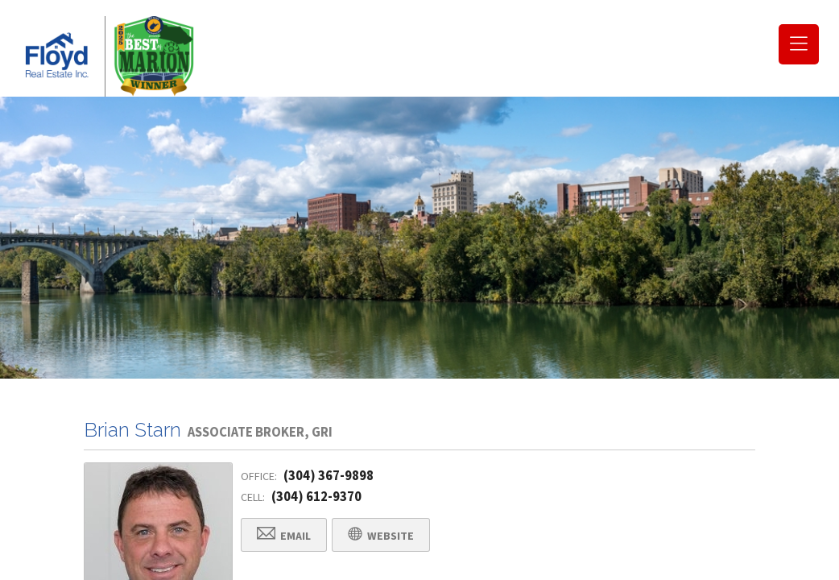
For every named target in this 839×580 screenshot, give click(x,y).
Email (284, 535)
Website (381, 535)
